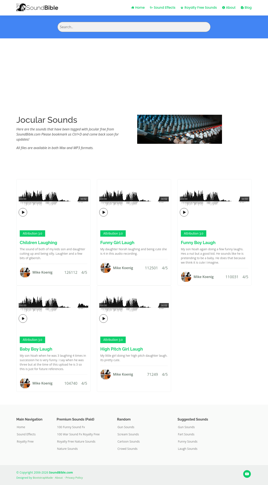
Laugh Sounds (187, 448)
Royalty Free (25, 441)
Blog (246, 7)
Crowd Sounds (127, 448)
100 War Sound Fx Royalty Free (78, 434)
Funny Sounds (187, 441)
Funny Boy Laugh (198, 242)
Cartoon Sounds (128, 441)
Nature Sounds (67, 448)
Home (138, 7)
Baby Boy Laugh (36, 349)
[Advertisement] (134, 70)
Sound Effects (163, 7)
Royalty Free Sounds (198, 7)
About (229, 7)
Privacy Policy (74, 477)
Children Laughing (38, 242)
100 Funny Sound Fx (71, 427)
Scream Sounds (128, 434)
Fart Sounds (186, 434)
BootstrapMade (43, 477)
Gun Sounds (125, 427)
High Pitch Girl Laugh (121, 349)
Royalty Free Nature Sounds (76, 441)
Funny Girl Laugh (117, 242)
